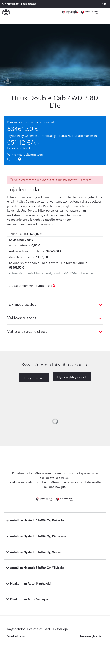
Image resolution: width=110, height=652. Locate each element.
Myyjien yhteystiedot (71, 377)
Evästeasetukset (38, 629)
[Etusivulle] (81, 12)
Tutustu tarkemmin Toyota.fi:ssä (31, 285)
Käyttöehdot (16, 629)
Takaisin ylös (90, 636)
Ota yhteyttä (33, 378)
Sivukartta (16, 636)
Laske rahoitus (18, 148)
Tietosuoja (60, 629)
